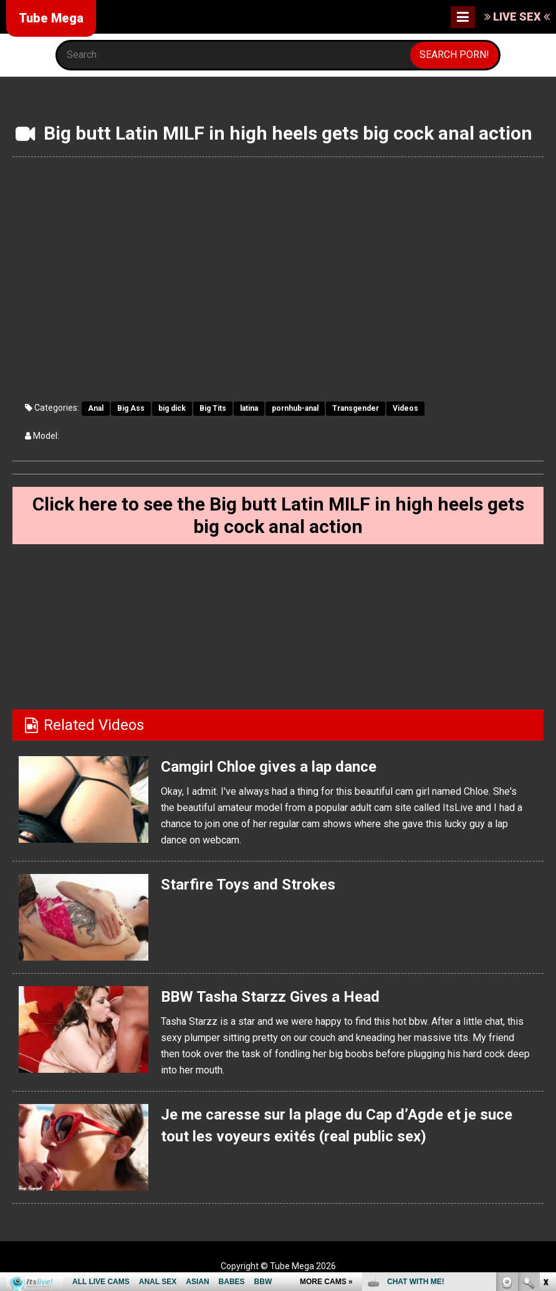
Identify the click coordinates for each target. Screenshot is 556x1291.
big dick (172, 408)
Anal (95, 408)
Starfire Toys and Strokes (248, 884)
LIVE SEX (517, 16)
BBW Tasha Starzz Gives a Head (270, 996)
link (545, 1096)
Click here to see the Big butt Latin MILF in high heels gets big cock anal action (278, 515)
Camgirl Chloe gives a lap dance (268, 766)
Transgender (355, 408)
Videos (405, 408)
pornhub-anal (295, 408)
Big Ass (131, 408)
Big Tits (212, 408)
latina (249, 408)
